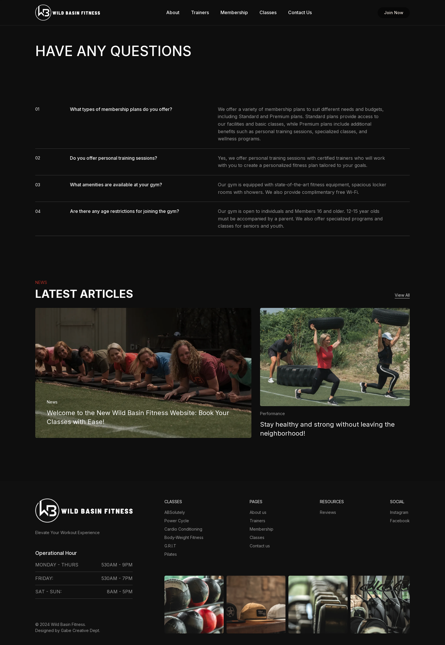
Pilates (170, 554)
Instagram (399, 512)
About (172, 12)
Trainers (200, 12)
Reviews (328, 512)
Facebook (400, 520)
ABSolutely (174, 512)
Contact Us (300, 12)
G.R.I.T (170, 545)
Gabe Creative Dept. (80, 630)
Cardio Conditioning (183, 529)
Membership (234, 12)
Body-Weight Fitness (183, 537)
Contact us (260, 545)
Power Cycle (176, 520)
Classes (268, 12)
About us (258, 512)
